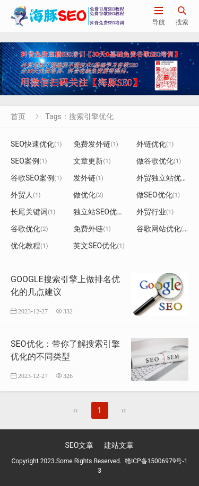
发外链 (88, 178)
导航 (158, 15)
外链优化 (155, 144)
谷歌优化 (29, 228)
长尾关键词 (33, 212)
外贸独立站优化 (166, 178)
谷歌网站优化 (162, 228)
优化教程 (29, 245)
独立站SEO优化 (102, 212)
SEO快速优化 (36, 144)
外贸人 (26, 195)
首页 (18, 116)
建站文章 (119, 445)
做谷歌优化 (158, 161)
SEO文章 (79, 445)
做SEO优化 (158, 195)
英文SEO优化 (99, 245)
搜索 (182, 15)
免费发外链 (95, 144)
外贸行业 (155, 212)
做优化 (88, 195)
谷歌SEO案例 (36, 178)
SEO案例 (29, 161)
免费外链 (92, 228)
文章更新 (92, 161)
